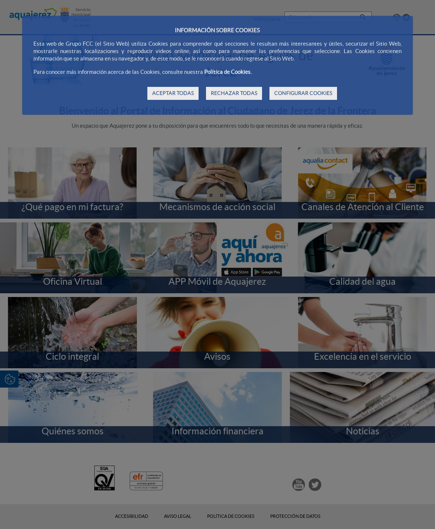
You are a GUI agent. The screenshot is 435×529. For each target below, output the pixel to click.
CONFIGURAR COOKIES (303, 93)
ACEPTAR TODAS (173, 93)
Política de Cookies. (228, 72)
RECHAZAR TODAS (234, 93)
